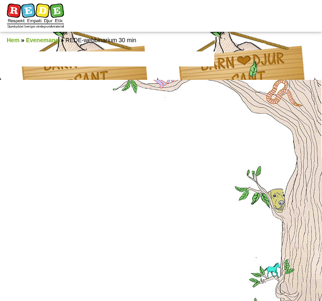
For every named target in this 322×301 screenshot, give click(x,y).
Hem (13, 40)
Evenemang (42, 40)
